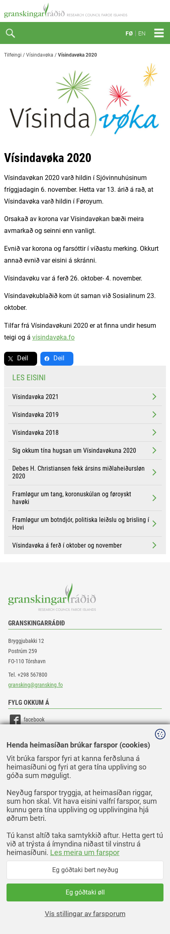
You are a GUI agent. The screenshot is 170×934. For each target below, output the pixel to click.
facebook (26, 720)
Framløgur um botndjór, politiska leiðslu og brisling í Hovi (85, 523)
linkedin (24, 738)
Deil (22, 358)
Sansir (160, 910)
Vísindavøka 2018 (85, 432)
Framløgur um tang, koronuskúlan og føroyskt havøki (85, 498)
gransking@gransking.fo (35, 685)
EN (142, 33)
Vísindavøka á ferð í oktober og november (85, 545)
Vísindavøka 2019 (85, 414)
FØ (129, 33)
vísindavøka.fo (53, 337)
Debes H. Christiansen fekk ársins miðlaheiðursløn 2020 (85, 472)
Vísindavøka (39, 55)
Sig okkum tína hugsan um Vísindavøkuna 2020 (85, 450)
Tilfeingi (13, 55)
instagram (27, 757)
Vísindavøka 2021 (85, 396)
